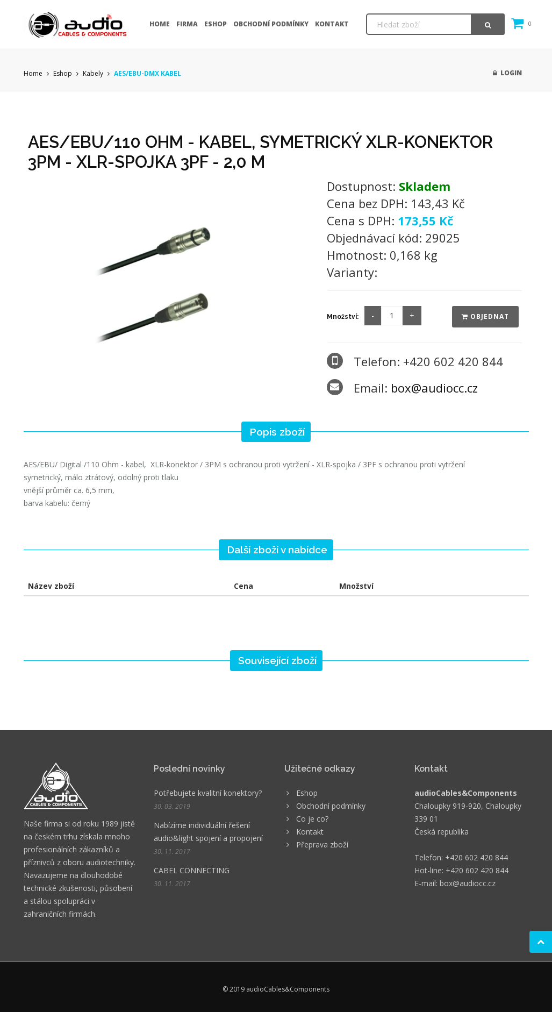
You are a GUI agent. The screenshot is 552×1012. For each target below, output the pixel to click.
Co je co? (312, 819)
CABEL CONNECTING (192, 870)
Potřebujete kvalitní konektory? (208, 793)
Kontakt (332, 23)
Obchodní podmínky (271, 23)
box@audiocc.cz (434, 388)
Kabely (93, 73)
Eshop (215, 23)
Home (159, 23)
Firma (187, 23)
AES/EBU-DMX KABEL (147, 73)
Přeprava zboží (322, 844)
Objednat (485, 316)
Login (507, 72)
